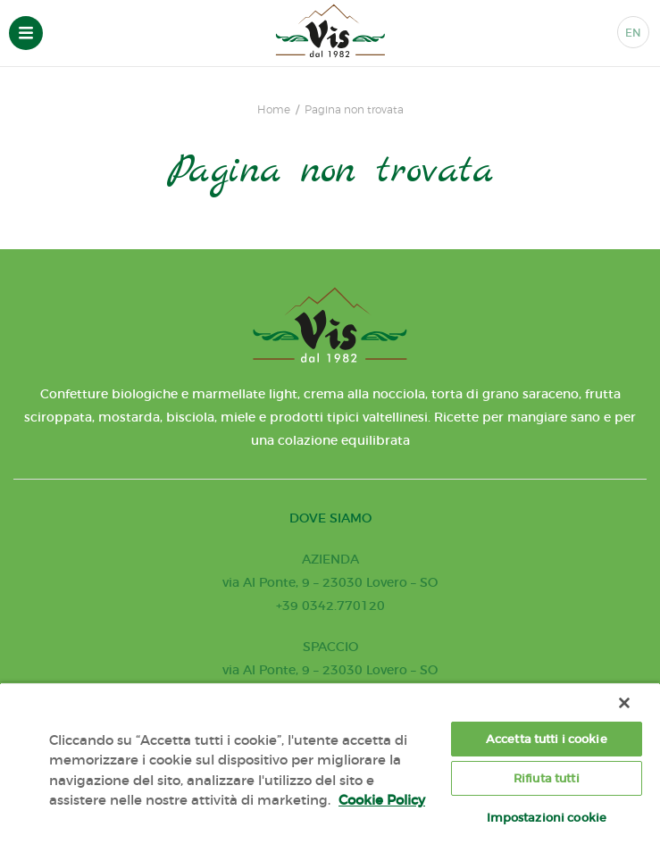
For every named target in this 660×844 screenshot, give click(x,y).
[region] (330, 763)
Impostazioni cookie (546, 817)
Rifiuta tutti (547, 778)
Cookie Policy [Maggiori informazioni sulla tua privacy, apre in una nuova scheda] (381, 799)
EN (633, 32)
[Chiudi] (624, 703)
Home (273, 110)
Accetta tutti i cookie (546, 739)
